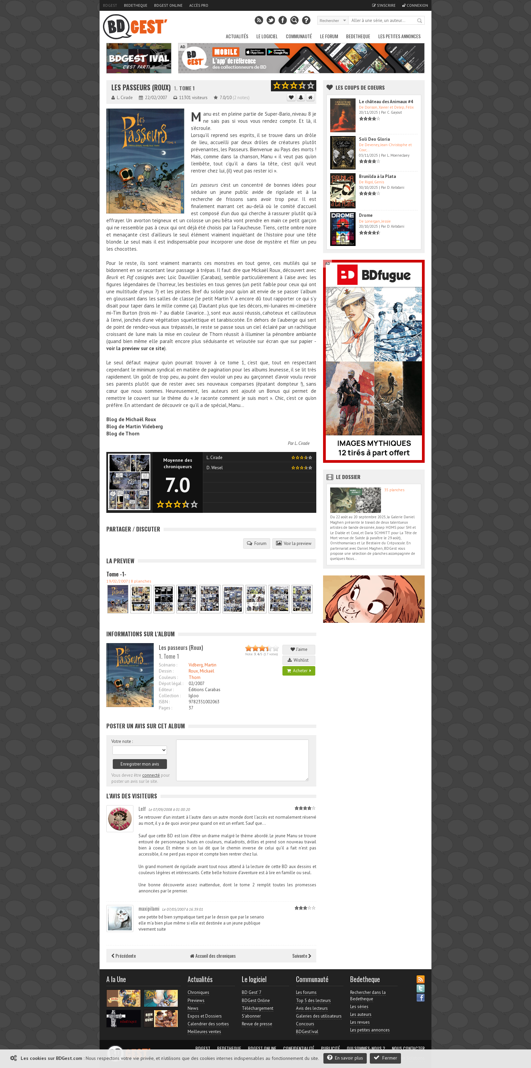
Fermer (385, 1057)
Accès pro (198, 5)
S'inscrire (384, 5)
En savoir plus (345, 1057)
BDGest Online (168, 5)
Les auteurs (360, 1014)
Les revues (360, 1022)
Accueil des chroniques (213, 955)
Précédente (123, 955)
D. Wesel (215, 468)
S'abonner (251, 1016)
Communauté (299, 36)
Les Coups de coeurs (360, 87)
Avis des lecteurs (312, 1008)
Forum (257, 543)
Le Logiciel (267, 36)
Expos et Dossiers (205, 1016)
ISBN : (164, 702)
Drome (366, 215)
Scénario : (168, 665)
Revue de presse (257, 1024)
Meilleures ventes (204, 1032)
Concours (305, 1024)
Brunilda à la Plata (377, 176)
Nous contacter (408, 1048)
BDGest (110, 5)
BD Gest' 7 (251, 992)
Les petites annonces (399, 36)
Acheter (299, 671)
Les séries (359, 1006)
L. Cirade (302, 443)
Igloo (194, 696)
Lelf (142, 808)
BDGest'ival (307, 1032)
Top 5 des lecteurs (313, 1000)
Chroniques (198, 992)
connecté (151, 775)
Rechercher (420, 21)
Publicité (330, 1048)
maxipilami (149, 908)
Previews (196, 1000)
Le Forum (329, 36)
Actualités (237, 36)
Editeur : (166, 689)
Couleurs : (168, 677)
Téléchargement (257, 1008)
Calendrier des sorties (208, 1024)
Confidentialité (298, 1048)
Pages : (165, 708)
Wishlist (299, 660)
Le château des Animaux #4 (386, 102)
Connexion (415, 5)
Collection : (169, 696)
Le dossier (348, 476)
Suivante (301, 955)
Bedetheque (135, 5)
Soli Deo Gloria (374, 139)
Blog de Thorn (123, 433)
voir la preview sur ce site (135, 348)
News (193, 1008)
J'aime (299, 649)
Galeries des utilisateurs (319, 1016)
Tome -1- (116, 574)
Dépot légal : (171, 683)
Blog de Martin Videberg (134, 426)
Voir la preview (294, 543)
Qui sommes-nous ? (366, 1048)
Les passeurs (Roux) (141, 87)
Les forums (306, 992)
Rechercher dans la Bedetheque (368, 995)
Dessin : (166, 671)
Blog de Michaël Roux (131, 419)
